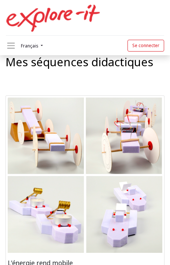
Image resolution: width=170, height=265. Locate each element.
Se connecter (145, 45)
